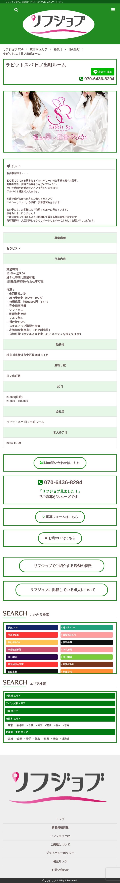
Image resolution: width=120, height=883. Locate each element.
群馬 (66, 725)
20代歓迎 (67, 649)
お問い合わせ (60, 869)
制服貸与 (67, 672)
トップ (60, 819)
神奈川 (20, 725)
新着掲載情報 (60, 827)
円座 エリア (12, 711)
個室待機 (67, 642)
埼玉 (39, 725)
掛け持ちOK (13, 642)
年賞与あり (68, 664)
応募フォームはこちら (60, 517)
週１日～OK (68, 627)
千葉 (30, 725)
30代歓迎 (12, 657)
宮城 (10, 738)
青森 (54, 738)
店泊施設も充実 (15, 664)
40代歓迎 (67, 657)
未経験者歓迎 (14, 649)
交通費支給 (13, 635)
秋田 (46, 738)
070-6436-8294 (99, 78)
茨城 (48, 725)
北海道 (65, 738)
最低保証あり (69, 635)
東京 (10, 725)
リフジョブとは (60, 836)
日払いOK (12, 627)
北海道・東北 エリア (17, 732)
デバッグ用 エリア (16, 703)
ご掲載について (60, 844)
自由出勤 (12, 672)
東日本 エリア (13, 718)
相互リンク (60, 861)
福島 (37, 738)
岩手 (28, 738)
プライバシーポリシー (60, 853)
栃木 (57, 725)
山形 (19, 738)
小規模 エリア (13, 695)
